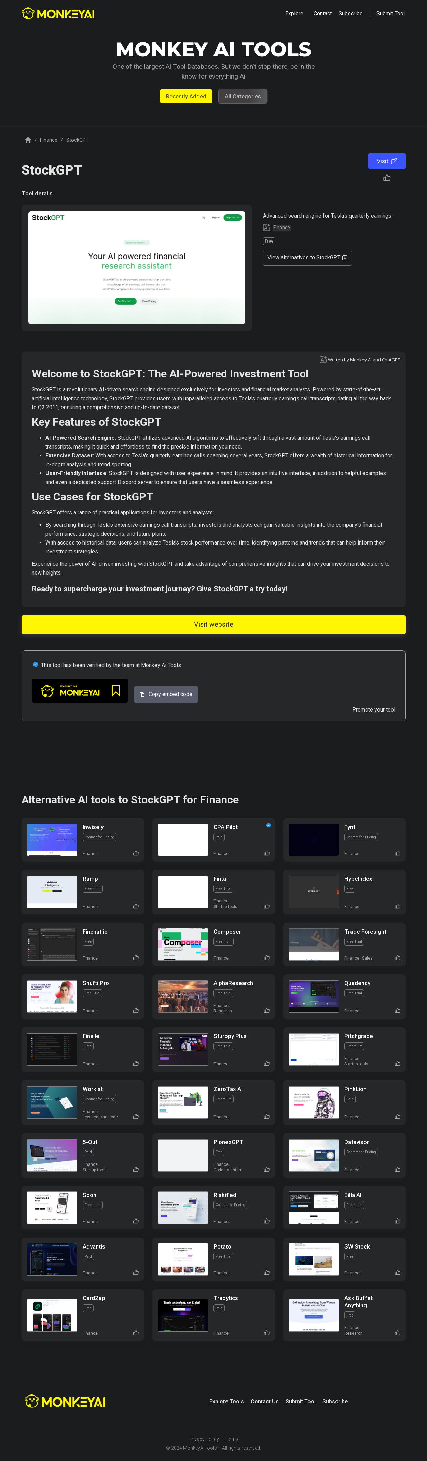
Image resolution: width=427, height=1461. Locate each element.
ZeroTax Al (228, 1089)
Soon (89, 1194)
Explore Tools (226, 1401)
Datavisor (356, 1142)
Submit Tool (301, 1401)
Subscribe (335, 1401)
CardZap (94, 1298)
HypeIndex (358, 878)
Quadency (357, 983)
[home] (59, 13)
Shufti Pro (96, 983)
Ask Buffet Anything (358, 1302)
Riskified (225, 1194)
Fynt (349, 827)
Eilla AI (352, 1194)
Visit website (213, 624)
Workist (93, 1089)
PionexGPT (229, 1142)
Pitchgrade (358, 1036)
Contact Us (265, 1401)
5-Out (90, 1142)
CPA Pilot (226, 827)
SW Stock (357, 1246)
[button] (294, 13)
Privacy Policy (204, 1439)
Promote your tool (373, 709)
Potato (222, 1246)
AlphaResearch (233, 983)
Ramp (90, 878)
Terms (231, 1439)
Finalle (91, 1036)
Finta (220, 878)
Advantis (94, 1246)
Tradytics (226, 1298)
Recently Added (186, 96)
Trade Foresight (365, 931)
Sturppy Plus (230, 1036)
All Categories (243, 96)
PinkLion (355, 1089)
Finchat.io (95, 931)
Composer (227, 931)
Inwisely (93, 827)
